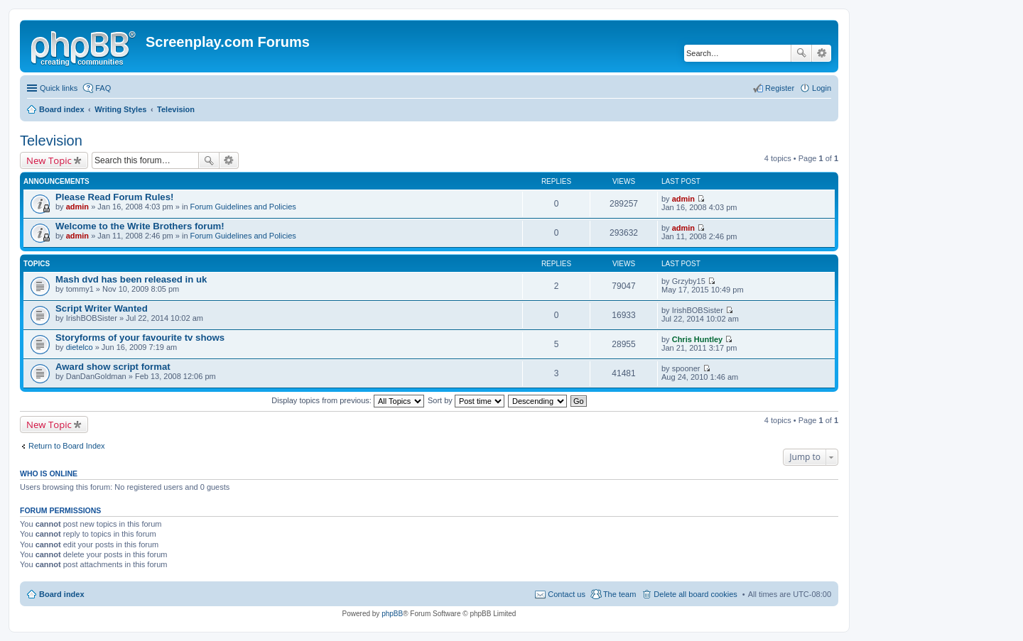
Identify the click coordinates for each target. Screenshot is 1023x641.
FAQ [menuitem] (103, 88)
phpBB (392, 614)
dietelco (79, 347)
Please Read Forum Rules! (114, 197)
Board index (62, 594)
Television (51, 140)
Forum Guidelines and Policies (243, 206)
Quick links (58, 88)
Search (801, 53)
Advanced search (821, 53)
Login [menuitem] (821, 88)
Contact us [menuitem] (566, 594)
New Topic (49, 160)
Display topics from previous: (347, 400)
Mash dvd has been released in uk (131, 279)
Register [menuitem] (779, 88)
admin (77, 206)
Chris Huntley (697, 339)
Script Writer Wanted (101, 308)
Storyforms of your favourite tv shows (139, 337)
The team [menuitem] (619, 594)
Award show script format (112, 366)
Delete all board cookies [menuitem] (695, 594)
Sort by (466, 400)
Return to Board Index (66, 446)
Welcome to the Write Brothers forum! (139, 226)
